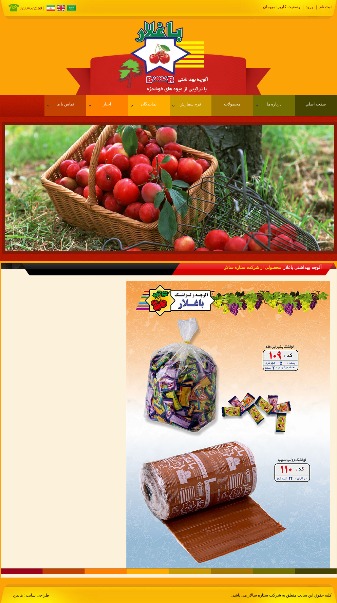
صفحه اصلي (315, 104)
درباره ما (268, 104)
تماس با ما (60, 104)
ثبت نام (325, 6)
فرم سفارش (187, 104)
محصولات (232, 104)
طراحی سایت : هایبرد (31, 595)
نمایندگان (144, 104)
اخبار (100, 104)
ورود (310, 6)
